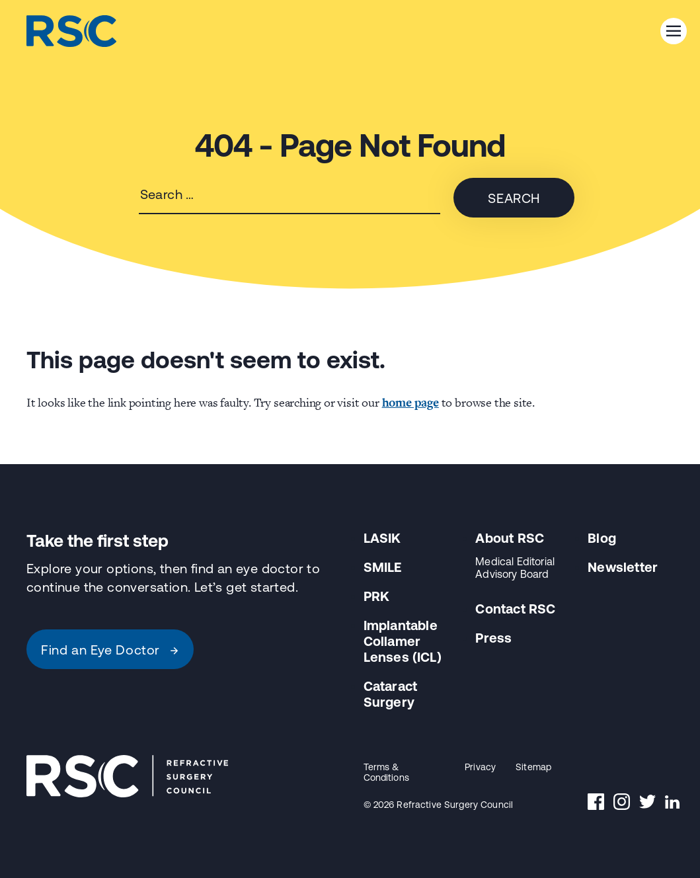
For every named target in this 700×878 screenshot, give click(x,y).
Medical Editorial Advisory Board (515, 567)
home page (410, 402)
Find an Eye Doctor (109, 649)
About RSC (509, 537)
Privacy (480, 767)
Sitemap (533, 767)
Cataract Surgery (391, 693)
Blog (602, 537)
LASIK (382, 537)
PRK (377, 596)
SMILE (383, 567)
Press (493, 637)
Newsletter (623, 567)
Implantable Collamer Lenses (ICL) (403, 641)
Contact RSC (515, 608)
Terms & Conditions (386, 772)
